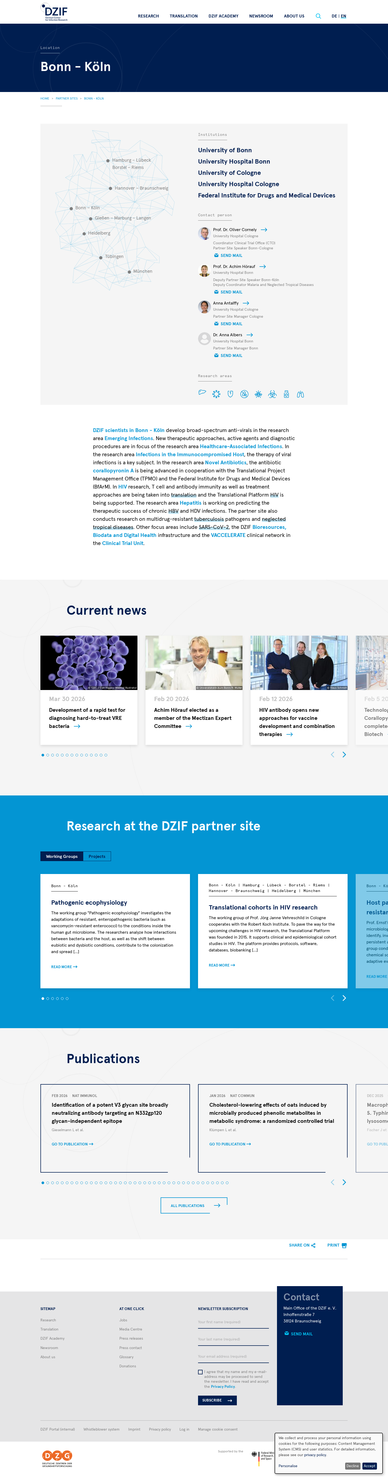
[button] (42, 755)
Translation (184, 16)
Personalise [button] (288, 1466)
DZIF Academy (223, 16)
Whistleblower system (102, 1429)
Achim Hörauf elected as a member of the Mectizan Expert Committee (192, 718)
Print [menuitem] (333, 1245)
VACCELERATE (228, 535)
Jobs (123, 1320)
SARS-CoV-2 (214, 527)
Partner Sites (67, 98)
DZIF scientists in (129, 430)
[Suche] (318, 16)
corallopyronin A (113, 470)
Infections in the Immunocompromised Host (190, 454)
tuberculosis (209, 519)
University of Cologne (229, 173)
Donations (127, 1366)
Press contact (130, 1348)
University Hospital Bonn (234, 161)
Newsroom (261, 16)
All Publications (187, 1206)
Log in (184, 1429)
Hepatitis (191, 503)
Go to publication (70, 1144)
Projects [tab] (97, 856)
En (343, 16)
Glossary (126, 1357)
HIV (122, 487)
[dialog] (329, 1453)
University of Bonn (225, 150)
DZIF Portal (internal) (57, 1429)
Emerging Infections (129, 438)
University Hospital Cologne (238, 184)
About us (294, 16)
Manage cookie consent (218, 1429)
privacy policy (315, 1455)
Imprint (134, 1429)
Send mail (231, 255)
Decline (353, 1466)
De (334, 16)
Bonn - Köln (94, 98)
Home (44, 98)
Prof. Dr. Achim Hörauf (234, 266)
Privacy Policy (223, 1387)
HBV (173, 511)
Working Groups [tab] (62, 856)
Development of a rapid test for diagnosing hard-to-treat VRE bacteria (87, 718)
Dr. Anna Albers (227, 335)
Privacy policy (160, 1429)
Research (148, 16)
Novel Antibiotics (226, 462)
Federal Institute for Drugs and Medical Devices (266, 195)
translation (183, 495)
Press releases (131, 1338)
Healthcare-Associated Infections (241, 446)
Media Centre (130, 1329)
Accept (369, 1466)
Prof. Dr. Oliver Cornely (235, 230)
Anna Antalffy (225, 303)
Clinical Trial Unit (122, 543)
